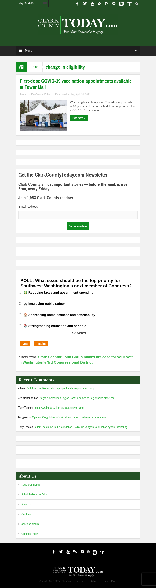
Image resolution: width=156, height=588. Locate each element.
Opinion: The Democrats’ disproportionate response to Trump (60, 388)
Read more (79, 118)
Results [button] (41, 343)
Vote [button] (25, 343)
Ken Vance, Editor (41, 94)
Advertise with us (30, 524)
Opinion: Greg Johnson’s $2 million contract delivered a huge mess (69, 417)
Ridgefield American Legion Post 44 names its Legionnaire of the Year (77, 398)
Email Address (28, 206)
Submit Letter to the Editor (34, 494)
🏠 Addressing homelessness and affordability (59, 315)
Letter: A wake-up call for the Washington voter (59, 408)
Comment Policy (29, 534)
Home (34, 67)
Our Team (26, 514)
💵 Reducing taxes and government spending (58, 292)
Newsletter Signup (30, 485)
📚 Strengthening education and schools (54, 326)
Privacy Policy (110, 581)
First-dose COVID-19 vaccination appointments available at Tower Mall (76, 84)
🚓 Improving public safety (44, 303)
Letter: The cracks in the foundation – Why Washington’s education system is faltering (80, 427)
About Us (26, 504)
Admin (94, 581)
